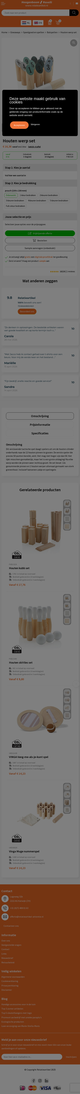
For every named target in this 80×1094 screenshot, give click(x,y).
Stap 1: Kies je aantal (17, 167)
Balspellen (52, 32)
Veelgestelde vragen (11, 944)
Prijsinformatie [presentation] (40, 425)
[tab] (40, 416)
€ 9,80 (16, 679)
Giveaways (15, 32)
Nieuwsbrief (7, 958)
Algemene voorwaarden (13, 976)
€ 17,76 (17, 584)
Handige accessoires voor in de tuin (18, 1004)
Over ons (5, 940)
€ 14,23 (17, 773)
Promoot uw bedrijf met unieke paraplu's (21, 1017)
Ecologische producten (12, 1021)
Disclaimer (6, 989)
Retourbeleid (7, 962)
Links (4, 953)
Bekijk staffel (34, 146)
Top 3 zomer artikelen (12, 1008)
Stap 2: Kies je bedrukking (20, 183)
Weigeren (35, 124)
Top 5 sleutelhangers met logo (16, 1012)
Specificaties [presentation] (39, 433)
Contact (5, 949)
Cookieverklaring (9, 981)
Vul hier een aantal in (15, 175)
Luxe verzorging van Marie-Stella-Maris (20, 1026)
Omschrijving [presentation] (40, 416)
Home (4, 32)
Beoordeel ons (27, 311)
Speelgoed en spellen (33, 32)
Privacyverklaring (9, 985)
